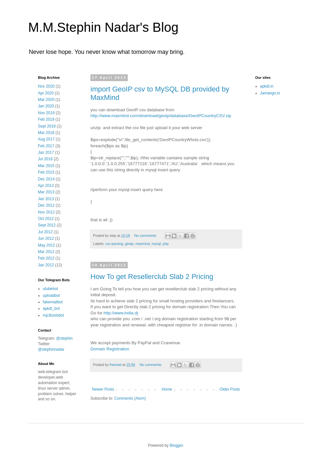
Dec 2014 (46, 179)
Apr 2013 (46, 185)
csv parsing (114, 244)
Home (167, 389)
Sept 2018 (47, 126)
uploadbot (51, 295)
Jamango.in (270, 93)
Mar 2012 (46, 251)
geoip (129, 244)
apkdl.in (266, 86)
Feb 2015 (46, 172)
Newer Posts (103, 389)
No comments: (146, 235)
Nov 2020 (46, 86)
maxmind (143, 244)
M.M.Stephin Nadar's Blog (103, 27)
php (166, 244)
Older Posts (229, 389)
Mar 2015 (46, 166)
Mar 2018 (46, 132)
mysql (156, 244)
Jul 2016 (45, 159)
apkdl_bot (51, 308)
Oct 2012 (46, 218)
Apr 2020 (46, 93)
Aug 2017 (46, 139)
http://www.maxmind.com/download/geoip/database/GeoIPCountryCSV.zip (160, 115)
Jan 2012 (46, 265)
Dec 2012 (46, 205)
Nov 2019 (46, 113)
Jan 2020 (46, 106)
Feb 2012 (46, 258)
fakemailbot (53, 302)
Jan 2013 (46, 199)
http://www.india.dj (120, 312)
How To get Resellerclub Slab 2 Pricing (151, 277)
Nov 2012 (46, 212)
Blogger (176, 445)
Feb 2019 (46, 119)
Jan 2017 (46, 152)
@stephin (64, 338)
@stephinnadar (51, 349)
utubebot (50, 288)
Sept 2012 (47, 225)
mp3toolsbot (53, 315)
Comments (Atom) (130, 398)
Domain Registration (109, 348)
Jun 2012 (46, 238)
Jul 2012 (45, 232)
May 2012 (46, 245)
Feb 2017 (46, 146)
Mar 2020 (46, 99)
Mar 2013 (46, 192)
